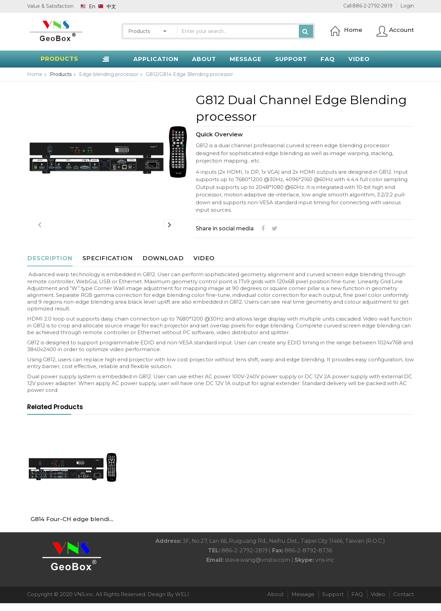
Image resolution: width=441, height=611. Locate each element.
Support (333, 602)
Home (34, 74)
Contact (403, 602)
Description (50, 266)
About (275, 602)
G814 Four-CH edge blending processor (74, 526)
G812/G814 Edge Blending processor (189, 74)
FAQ (357, 602)
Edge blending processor (108, 74)
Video (204, 266)
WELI (182, 602)
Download (163, 266)
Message (302, 602)
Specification (107, 266)
